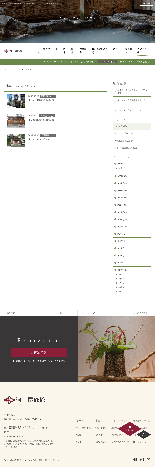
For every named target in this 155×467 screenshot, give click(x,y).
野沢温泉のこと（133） (126, 141)
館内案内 (82, 51)
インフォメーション (53, 61)
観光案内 (128, 51)
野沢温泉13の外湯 (100, 51)
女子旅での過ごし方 (120, 442)
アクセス (116, 51)
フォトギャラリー (119, 421)
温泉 (56, 51)
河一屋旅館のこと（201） (127, 148)
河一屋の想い (44, 51)
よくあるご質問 (71, 61)
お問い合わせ (87, 61)
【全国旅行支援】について (129, 110)
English (146, 3)
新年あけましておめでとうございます (132, 91)
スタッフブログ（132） (126, 133)
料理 (64, 51)
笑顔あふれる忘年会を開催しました (132, 101)
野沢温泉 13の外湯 (141, 421)
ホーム (30, 51)
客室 (72, 51)
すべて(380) (121, 126)
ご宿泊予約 (141, 51)
